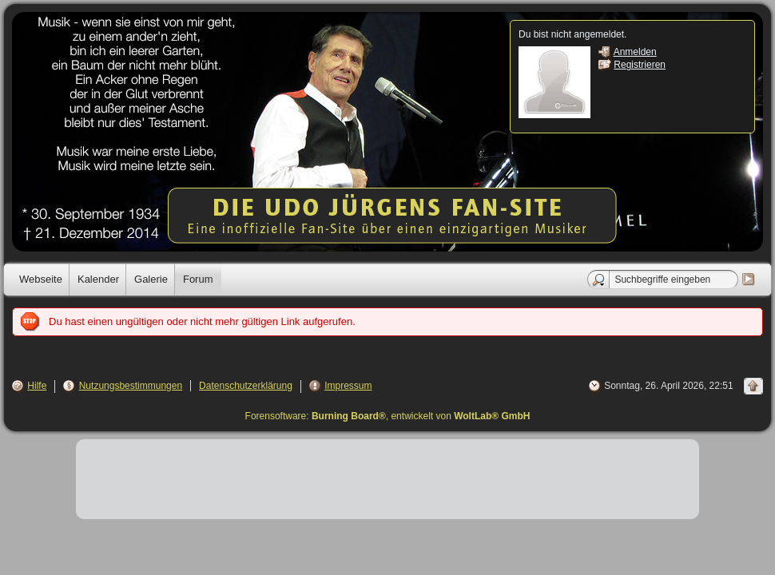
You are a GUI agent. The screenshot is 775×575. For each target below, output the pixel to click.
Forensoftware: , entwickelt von (388, 416)
